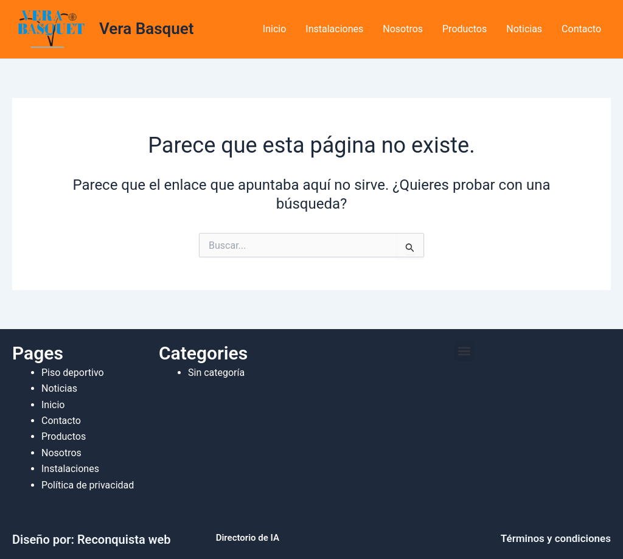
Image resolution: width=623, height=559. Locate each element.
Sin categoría (216, 372)
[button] (464, 351)
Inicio (274, 29)
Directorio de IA (247, 537)
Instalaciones (334, 29)
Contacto (581, 29)
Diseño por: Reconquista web (91, 539)
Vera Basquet (146, 28)
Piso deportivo (72, 372)
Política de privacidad (87, 485)
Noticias (524, 29)
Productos (464, 29)
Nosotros (403, 29)
